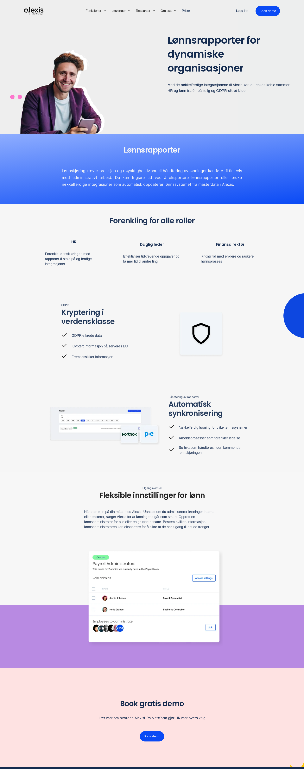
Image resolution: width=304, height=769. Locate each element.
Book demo (267, 11)
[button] (96, 11)
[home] (33, 11)
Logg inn (242, 11)
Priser (186, 11)
